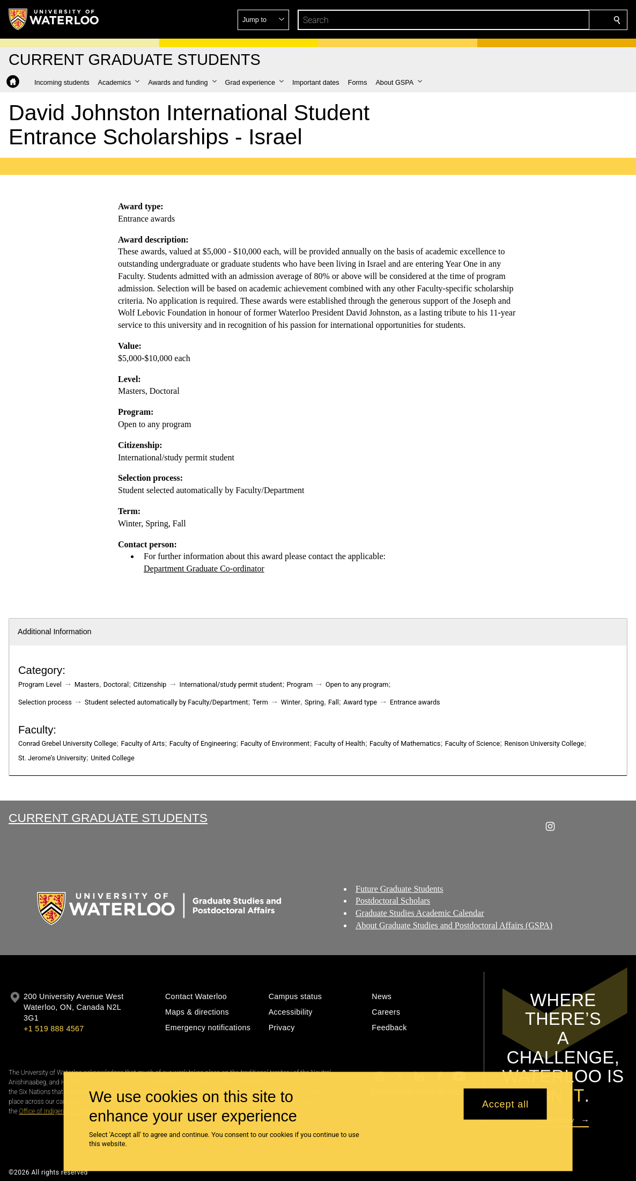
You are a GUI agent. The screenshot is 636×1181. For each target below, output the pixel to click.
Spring (314, 702)
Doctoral (116, 684)
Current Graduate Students (108, 818)
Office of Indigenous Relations (60, 1111)
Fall (333, 702)
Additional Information (55, 631)
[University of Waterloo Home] (54, 19)
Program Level (40, 684)
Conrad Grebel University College (67, 743)
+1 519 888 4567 (54, 1028)
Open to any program (357, 684)
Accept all (505, 1103)
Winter (290, 702)
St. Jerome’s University (52, 758)
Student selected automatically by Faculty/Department (166, 702)
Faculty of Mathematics (404, 743)
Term (260, 702)
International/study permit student (230, 684)
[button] (539, 20)
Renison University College (544, 743)
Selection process (45, 702)
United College (112, 758)
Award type (360, 702)
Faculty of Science (472, 743)
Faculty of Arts (143, 743)
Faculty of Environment (274, 743)
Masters (87, 684)
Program (300, 684)
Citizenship (150, 684)
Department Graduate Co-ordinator (204, 568)
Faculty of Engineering (202, 743)
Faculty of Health (339, 743)
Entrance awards (415, 702)
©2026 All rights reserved (48, 1172)
